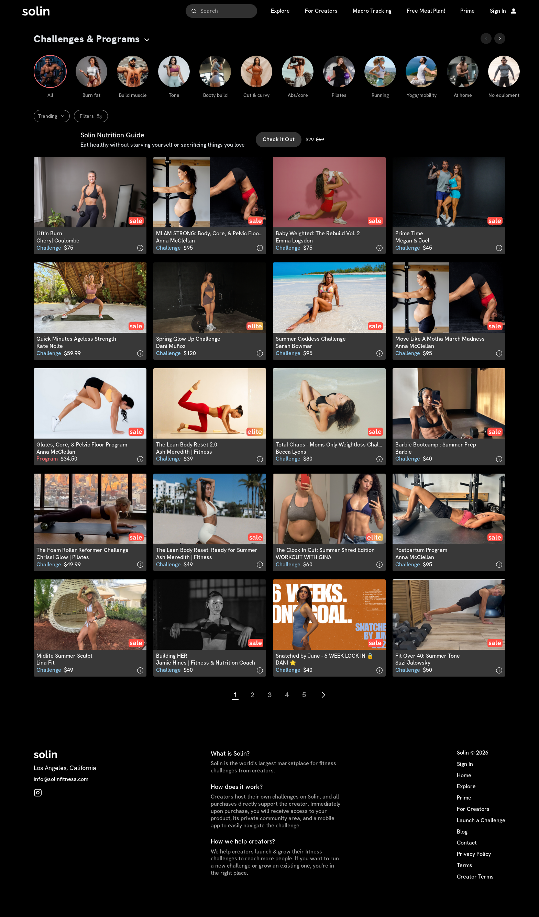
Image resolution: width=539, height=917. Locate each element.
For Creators (473, 823)
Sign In (465, 778)
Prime (464, 812)
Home (464, 789)
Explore (466, 801)
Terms (464, 879)
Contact (467, 857)
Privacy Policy (474, 868)
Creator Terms (475, 891)
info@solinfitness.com (61, 794)
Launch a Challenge (481, 834)
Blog (462, 846)
